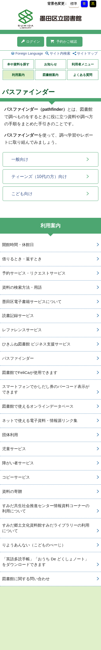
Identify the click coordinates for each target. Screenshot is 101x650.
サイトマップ (87, 53)
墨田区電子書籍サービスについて (32, 301)
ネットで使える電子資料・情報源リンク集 (39, 420)
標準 (73, 4)
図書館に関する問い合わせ (26, 578)
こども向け (22, 193)
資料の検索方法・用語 (22, 287)
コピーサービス (16, 477)
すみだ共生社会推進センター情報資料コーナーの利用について (45, 508)
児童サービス (14, 448)
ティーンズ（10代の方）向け (39, 176)
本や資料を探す (18, 64)
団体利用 (10, 434)
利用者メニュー (83, 64)
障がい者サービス (18, 463)
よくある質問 (82, 75)
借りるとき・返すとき (22, 259)
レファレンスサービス (22, 330)
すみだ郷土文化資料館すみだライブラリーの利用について (45, 528)
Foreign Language (29, 53)
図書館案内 (50, 75)
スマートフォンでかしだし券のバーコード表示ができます (45, 389)
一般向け (19, 159)
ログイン (30, 42)
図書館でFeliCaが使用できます (29, 372)
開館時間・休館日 (18, 244)
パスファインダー (18, 358)
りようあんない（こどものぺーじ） (34, 545)
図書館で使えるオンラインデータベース (38, 406)
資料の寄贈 (12, 491)
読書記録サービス (18, 315)
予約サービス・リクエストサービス (34, 273)
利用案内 (18, 75)
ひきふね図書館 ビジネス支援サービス (36, 344)
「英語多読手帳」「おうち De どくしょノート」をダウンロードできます (45, 562)
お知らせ (50, 64)
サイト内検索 (60, 53)
